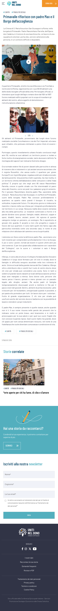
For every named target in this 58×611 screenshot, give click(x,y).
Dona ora (49, 3)
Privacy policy (29, 583)
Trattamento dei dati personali (29, 579)
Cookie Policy (29, 590)
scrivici (12, 446)
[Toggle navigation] (3, 3)
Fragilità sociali (19, 12)
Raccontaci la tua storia (29, 562)
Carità (7, 12)
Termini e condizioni (29, 586)
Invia (29, 515)
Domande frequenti (29, 566)
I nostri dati (29, 558)
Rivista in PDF (29, 571)
